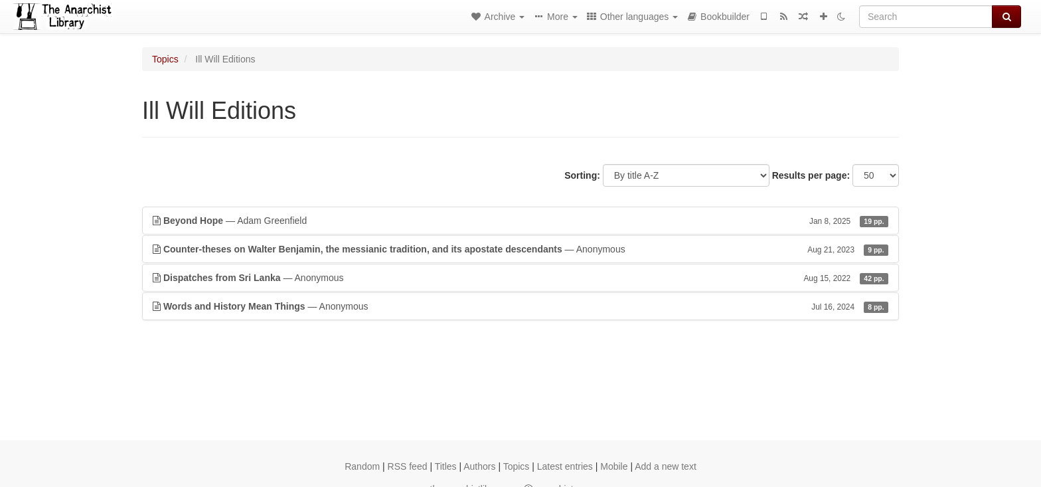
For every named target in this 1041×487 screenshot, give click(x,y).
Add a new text (665, 466)
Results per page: (811, 175)
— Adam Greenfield (520, 220)
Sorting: (582, 175)
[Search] (926, 16)
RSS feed (408, 466)
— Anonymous (520, 249)
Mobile (613, 466)
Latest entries (565, 466)
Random (362, 466)
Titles (446, 466)
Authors (479, 466)
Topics (165, 59)
